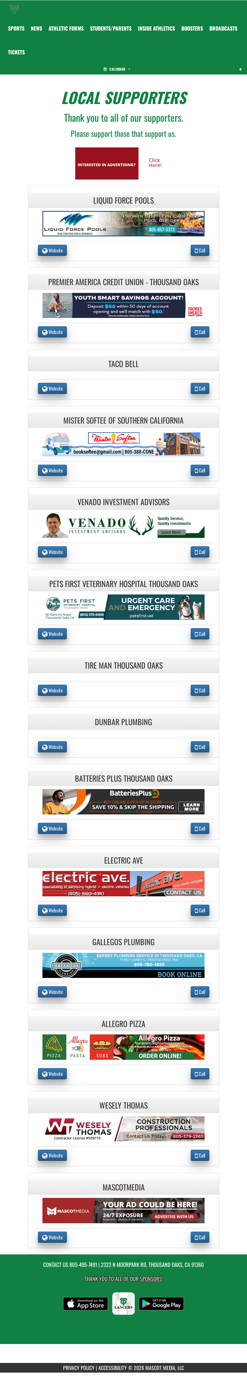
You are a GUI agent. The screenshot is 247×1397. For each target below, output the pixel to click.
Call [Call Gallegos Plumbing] (200, 991)
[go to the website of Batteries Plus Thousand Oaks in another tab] (123, 801)
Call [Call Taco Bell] (200, 388)
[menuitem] (223, 28)
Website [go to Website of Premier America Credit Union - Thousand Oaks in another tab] (52, 331)
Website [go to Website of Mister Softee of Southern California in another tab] (52, 470)
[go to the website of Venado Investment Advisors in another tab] (123, 524)
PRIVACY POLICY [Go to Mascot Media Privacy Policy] (79, 1368)
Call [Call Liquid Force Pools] (200, 250)
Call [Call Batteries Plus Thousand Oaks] (200, 828)
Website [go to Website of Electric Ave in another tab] (52, 910)
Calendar (117, 69)
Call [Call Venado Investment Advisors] (200, 551)
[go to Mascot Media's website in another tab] (123, 162)
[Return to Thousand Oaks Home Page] (14, 8)
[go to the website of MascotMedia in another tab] (123, 1210)
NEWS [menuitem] (36, 28)
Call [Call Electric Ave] (200, 910)
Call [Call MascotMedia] (200, 1237)
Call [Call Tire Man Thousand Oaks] (200, 690)
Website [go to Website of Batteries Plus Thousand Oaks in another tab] (52, 828)
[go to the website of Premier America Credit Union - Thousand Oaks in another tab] (123, 304)
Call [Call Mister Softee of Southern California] (200, 470)
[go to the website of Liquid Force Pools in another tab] (123, 223)
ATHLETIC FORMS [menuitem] (66, 28)
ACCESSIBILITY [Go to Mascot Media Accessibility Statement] (112, 1368)
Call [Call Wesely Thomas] (200, 1155)
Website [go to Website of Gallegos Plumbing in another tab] (52, 991)
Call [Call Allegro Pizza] (200, 1073)
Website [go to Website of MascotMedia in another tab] (52, 1237)
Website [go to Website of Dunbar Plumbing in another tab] (52, 746)
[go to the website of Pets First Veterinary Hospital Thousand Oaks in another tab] (123, 606)
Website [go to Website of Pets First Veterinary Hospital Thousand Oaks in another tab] (52, 633)
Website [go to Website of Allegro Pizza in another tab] (52, 1073)
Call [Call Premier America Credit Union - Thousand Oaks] (200, 331)
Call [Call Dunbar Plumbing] (200, 746)
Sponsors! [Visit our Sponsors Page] (151, 1279)
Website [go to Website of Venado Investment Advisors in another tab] (52, 551)
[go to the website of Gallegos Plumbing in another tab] (123, 964)
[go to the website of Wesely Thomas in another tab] (123, 1128)
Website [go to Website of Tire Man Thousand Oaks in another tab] (52, 690)
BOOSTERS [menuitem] (192, 28)
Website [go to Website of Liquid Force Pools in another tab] (52, 250)
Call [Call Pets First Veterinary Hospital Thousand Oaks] (200, 633)
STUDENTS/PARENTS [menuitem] (111, 28)
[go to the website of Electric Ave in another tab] (123, 882)
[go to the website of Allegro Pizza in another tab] (123, 1046)
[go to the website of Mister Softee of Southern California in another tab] (123, 443)
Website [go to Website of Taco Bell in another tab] (52, 388)
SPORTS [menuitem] (16, 28)
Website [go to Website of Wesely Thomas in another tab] (52, 1155)
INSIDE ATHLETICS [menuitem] (156, 28)
